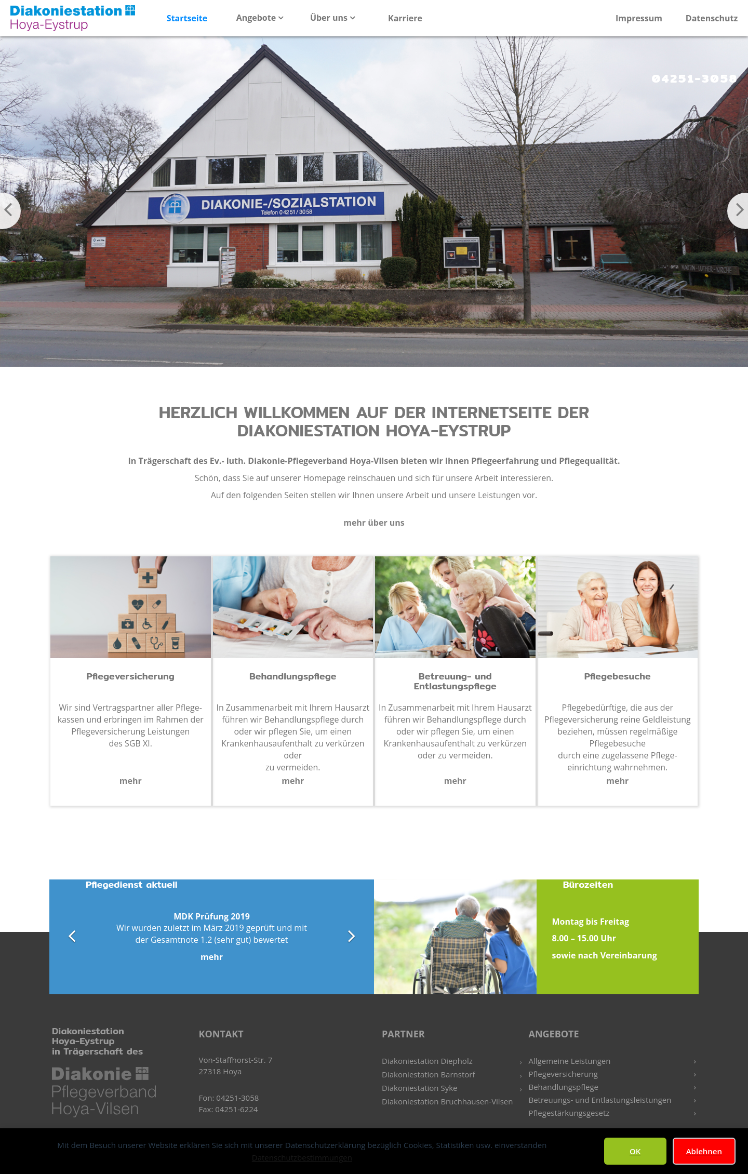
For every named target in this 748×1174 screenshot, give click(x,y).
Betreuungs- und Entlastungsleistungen (600, 1100)
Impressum (639, 18)
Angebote (257, 17)
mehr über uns (374, 522)
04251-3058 (694, 78)
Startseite (187, 18)
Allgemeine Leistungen (570, 1061)
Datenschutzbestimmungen (302, 1157)
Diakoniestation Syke (419, 1088)
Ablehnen (704, 1151)
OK (635, 1151)
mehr (130, 780)
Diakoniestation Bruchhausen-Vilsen (447, 1101)
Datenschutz (712, 18)
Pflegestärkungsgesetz (569, 1113)
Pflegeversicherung (563, 1074)
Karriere (405, 18)
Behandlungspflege (564, 1087)
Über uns (330, 17)
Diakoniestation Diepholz (427, 1061)
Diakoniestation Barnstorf (428, 1074)
